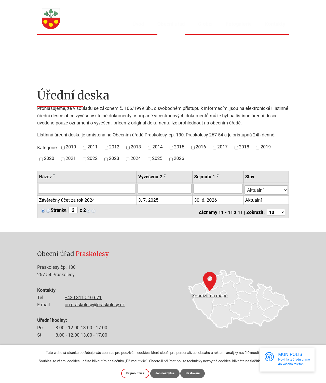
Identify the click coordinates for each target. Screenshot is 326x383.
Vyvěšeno (150, 176)
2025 (157, 158)
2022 (92, 158)
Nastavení (195, 373)
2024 (135, 158)
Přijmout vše (133, 373)
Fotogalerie (239, 24)
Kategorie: (47, 147)
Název (45, 176)
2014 (157, 146)
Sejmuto (205, 176)
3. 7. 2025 (149, 198)
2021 (70, 158)
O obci (205, 24)
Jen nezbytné (165, 373)
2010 (71, 146)
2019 (266, 146)
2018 (244, 146)
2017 (222, 146)
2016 (201, 146)
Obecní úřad (171, 24)
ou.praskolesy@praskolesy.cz (95, 302)
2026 (179, 158)
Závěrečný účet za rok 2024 (67, 199)
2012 (114, 146)
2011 (92, 146)
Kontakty (275, 24)
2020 (49, 158)
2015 (179, 146)
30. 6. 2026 (206, 198)
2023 (114, 158)
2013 (136, 146)
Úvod (138, 24)
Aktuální (254, 198)
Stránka (58, 209)
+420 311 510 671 (83, 295)
